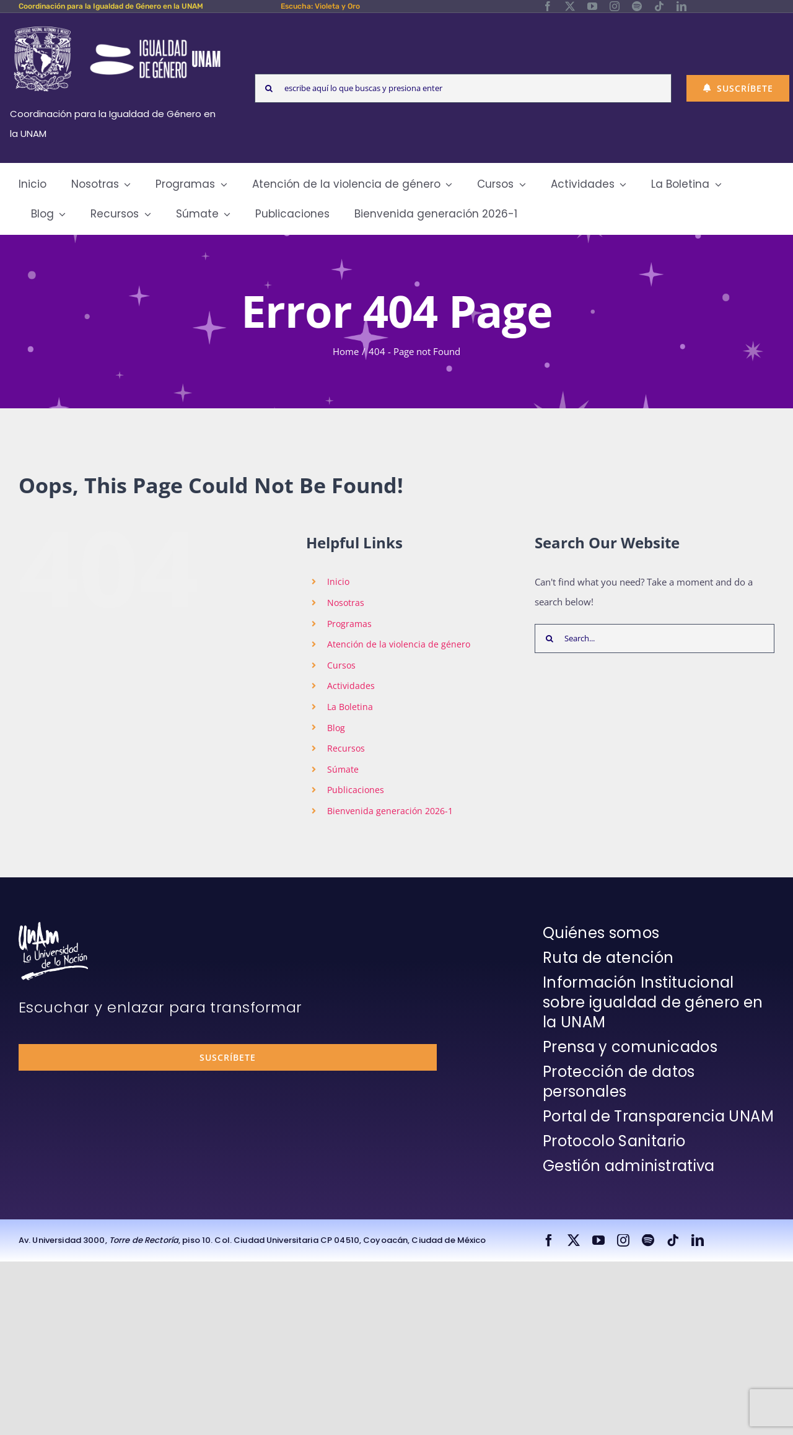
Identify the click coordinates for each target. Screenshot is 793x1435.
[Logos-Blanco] (117, 27)
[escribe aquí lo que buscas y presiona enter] (463, 88)
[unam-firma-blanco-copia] (53, 926)
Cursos (341, 665)
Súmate (343, 769)
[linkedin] (681, 6)
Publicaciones (355, 790)
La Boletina (350, 707)
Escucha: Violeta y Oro (320, 6)
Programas (349, 624)
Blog (336, 728)
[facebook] (548, 6)
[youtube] (592, 6)
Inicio (338, 581)
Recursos (346, 748)
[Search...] (654, 638)
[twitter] (570, 6)
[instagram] (615, 6)
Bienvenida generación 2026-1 (390, 811)
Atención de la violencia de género (398, 644)
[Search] (269, 88)
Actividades (351, 685)
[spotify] (637, 6)
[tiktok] (659, 6)
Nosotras (345, 602)
